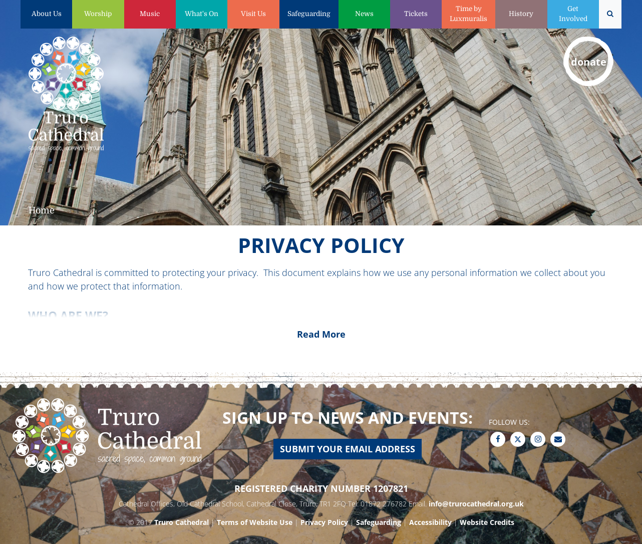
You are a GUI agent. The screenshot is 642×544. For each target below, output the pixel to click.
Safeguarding (309, 14)
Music (150, 14)
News (364, 14)
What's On (201, 14)
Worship (98, 14)
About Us (47, 14)
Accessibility (430, 522)
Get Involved (573, 14)
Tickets (416, 14)
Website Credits (487, 522)
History (521, 14)
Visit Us (253, 14)
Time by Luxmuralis (468, 14)
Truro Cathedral (181, 522)
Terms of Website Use (254, 522)
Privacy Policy (324, 522)
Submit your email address (347, 449)
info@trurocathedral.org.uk (476, 503)
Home (42, 210)
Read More (321, 334)
